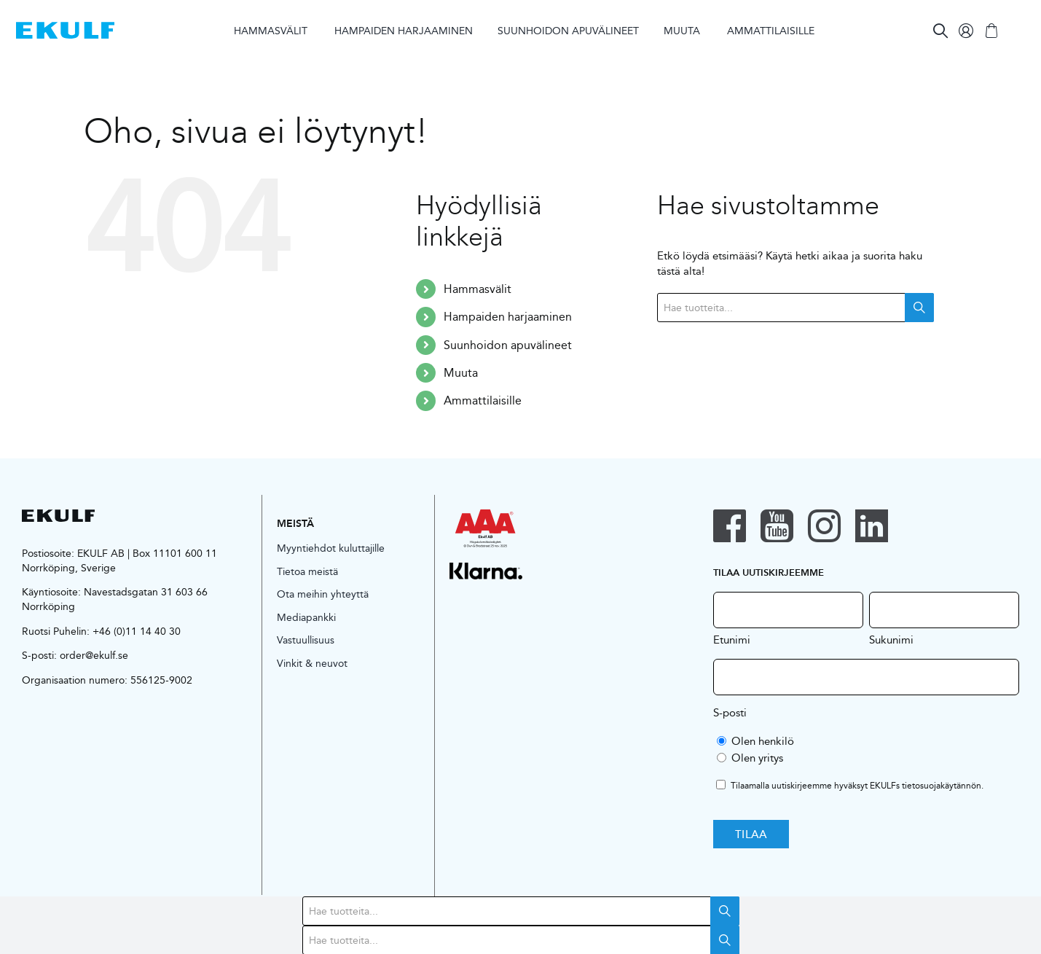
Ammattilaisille (483, 400)
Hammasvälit (477, 289)
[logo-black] (58, 515)
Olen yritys (757, 757)
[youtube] (777, 525)
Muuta (461, 373)
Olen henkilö (762, 740)
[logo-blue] (65, 27)
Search (919, 307)
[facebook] (729, 525)
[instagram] (824, 525)
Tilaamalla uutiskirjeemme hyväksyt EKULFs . (857, 786)
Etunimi (731, 639)
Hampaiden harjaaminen (508, 317)
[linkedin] (871, 525)
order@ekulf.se (94, 655)
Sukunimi (891, 639)
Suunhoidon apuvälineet (508, 345)
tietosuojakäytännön (941, 785)
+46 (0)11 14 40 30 (137, 631)
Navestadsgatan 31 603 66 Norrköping (115, 599)
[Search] (940, 30)
